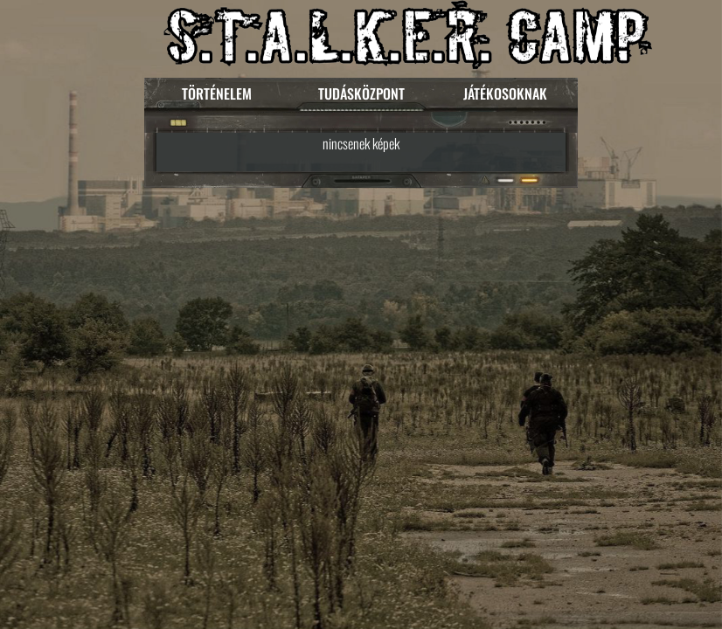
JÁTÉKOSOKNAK (505, 93)
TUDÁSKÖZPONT (361, 93)
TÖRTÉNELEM (217, 93)
